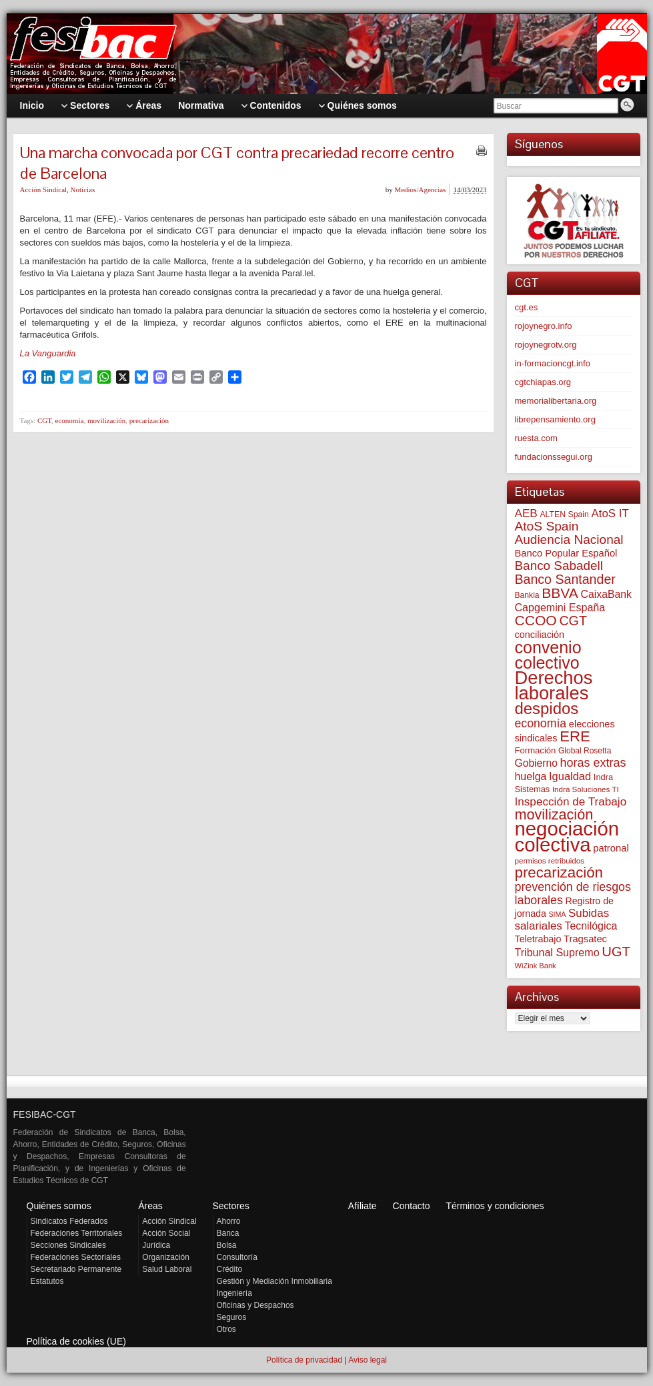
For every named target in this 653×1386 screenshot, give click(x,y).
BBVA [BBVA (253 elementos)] (560, 593)
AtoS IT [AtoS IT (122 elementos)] (609, 513)
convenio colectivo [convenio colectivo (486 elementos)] (548, 655)
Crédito (230, 1269)
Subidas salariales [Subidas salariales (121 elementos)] (562, 919)
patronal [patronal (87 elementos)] (611, 848)
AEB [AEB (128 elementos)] (526, 513)
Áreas (150, 1205)
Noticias (83, 190)
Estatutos (47, 1281)
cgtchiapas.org (543, 382)
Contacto (411, 1205)
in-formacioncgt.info (552, 363)
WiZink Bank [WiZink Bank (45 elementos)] (535, 966)
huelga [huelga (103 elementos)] (531, 776)
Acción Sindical (43, 190)
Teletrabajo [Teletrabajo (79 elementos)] (538, 939)
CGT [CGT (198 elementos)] (573, 620)
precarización (149, 420)
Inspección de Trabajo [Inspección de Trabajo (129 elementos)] (571, 801)
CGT (44, 420)
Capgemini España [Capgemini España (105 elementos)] (560, 607)
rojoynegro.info (543, 326)
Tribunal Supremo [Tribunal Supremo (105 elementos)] (557, 952)
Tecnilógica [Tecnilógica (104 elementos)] (590, 926)
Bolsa (227, 1245)
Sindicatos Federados (69, 1221)
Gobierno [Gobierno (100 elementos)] (536, 763)
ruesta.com (536, 438)
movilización (106, 420)
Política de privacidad (304, 1360)
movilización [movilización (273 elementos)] (554, 814)
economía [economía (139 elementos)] (541, 723)
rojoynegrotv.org (546, 345)
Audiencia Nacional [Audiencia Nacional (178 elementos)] (569, 540)
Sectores (231, 1205)
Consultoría (237, 1257)
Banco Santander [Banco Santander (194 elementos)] (565, 579)
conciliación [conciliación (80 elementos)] (540, 634)
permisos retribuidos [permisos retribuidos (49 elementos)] (550, 860)
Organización (165, 1257)
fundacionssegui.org (553, 457)
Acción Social (166, 1233)
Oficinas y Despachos (255, 1305)
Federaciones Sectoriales (76, 1257)
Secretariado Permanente (76, 1269)
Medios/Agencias (420, 190)
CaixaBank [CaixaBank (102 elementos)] (606, 594)
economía (69, 420)
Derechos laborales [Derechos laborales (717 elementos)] (554, 685)
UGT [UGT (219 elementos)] (616, 951)
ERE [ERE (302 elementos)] (575, 736)
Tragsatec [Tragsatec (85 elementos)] (585, 939)
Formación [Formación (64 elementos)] (535, 750)
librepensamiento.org (555, 419)
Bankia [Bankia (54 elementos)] (527, 595)
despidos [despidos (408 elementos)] (547, 708)
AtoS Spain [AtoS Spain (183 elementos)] (547, 526)
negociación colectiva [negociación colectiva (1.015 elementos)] (567, 836)
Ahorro (229, 1221)
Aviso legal (367, 1360)
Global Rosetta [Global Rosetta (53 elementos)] (584, 750)
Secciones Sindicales (68, 1245)
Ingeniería (234, 1293)
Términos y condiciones (495, 1205)
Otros (226, 1329)
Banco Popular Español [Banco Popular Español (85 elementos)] (566, 553)
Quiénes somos (59, 1205)
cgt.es (526, 307)
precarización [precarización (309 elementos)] (559, 872)
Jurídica (156, 1245)
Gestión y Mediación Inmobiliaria (274, 1281)
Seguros (232, 1317)
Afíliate (362, 1205)
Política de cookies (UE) (76, 1341)
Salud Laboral (166, 1269)
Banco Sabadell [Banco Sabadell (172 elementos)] (559, 566)
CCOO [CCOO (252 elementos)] (536, 620)
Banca (228, 1233)
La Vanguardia (48, 353)
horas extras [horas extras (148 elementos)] (593, 762)
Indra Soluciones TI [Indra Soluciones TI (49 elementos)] (585, 789)
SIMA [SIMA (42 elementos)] (557, 914)
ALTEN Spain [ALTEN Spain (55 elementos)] (564, 514)
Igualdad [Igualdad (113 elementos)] (570, 776)
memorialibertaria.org (556, 401)
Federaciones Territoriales (77, 1233)
